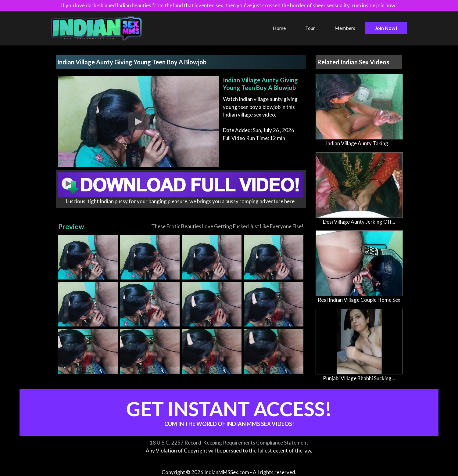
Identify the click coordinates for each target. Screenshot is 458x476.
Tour (310, 28)
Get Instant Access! (229, 412)
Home (279, 28)
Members (345, 28)
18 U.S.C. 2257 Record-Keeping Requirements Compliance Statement (229, 442)
